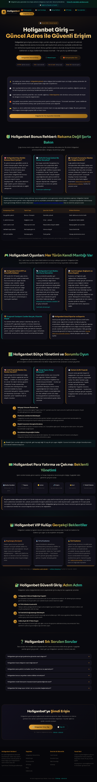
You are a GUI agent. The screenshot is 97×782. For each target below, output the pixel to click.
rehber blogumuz (55, 569)
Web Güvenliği (54, 761)
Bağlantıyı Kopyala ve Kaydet (48, 5)
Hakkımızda (29, 771)
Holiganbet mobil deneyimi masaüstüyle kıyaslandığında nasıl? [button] (49, 682)
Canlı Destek (53, 755)
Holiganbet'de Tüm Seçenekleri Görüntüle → (48, 116)
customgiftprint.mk (88, 763)
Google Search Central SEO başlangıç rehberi (48, 203)
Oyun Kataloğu (40, 10)
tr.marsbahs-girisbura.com (82, 765)
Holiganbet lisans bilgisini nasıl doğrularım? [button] (49, 663)
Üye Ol (61, 727)
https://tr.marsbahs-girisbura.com (77, 2)
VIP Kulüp (67, 10)
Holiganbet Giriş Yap (40, 727)
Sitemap (55, 732)
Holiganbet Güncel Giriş (28, 58)
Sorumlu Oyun (54, 758)
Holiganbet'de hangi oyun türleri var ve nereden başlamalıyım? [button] (49, 688)
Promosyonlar (26, 10)
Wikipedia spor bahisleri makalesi (47, 301)
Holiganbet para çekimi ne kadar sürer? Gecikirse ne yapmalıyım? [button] (49, 669)
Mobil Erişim (50, 58)
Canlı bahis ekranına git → (43, 307)
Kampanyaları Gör (70, 58)
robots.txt (60, 732)
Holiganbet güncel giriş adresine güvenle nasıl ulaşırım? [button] (49, 656)
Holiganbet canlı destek (40, 569)
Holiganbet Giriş (27, 14)
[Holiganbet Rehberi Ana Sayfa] (11, 12)
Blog (27, 768)
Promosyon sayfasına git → (44, 189)
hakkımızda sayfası (77, 560)
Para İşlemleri (80, 10)
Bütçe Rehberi (55, 10)
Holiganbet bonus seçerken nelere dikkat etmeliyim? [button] (49, 675)
